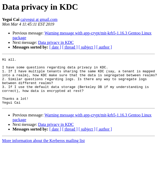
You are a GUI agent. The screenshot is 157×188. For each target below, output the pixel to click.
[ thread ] (70, 47)
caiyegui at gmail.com (38, 19)
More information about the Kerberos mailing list (43, 150)
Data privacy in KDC (56, 42)
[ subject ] (87, 47)
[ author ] (104, 47)
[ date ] (55, 47)
